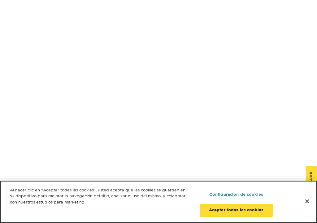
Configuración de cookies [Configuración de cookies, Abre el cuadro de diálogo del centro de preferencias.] (236, 194)
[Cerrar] (307, 201)
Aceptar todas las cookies (236, 210)
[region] (158, 202)
